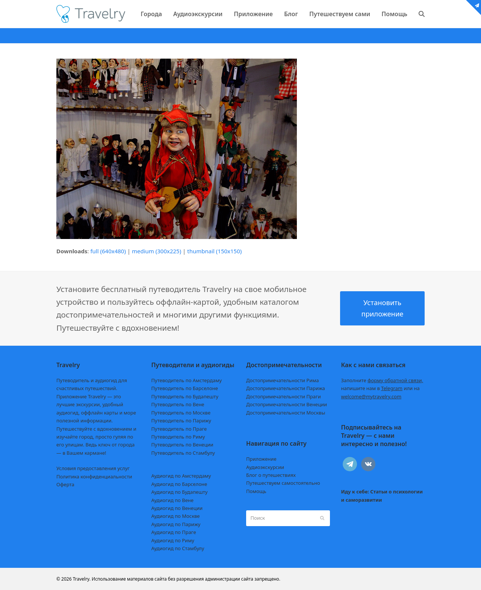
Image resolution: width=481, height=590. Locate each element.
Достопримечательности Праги (283, 396)
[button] (421, 14)
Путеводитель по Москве (181, 412)
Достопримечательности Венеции (286, 404)
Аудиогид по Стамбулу (177, 548)
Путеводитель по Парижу (181, 420)
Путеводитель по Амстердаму (186, 380)
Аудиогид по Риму (172, 540)
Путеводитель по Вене (177, 404)
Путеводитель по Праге (179, 428)
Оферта (65, 484)
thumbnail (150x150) (214, 251)
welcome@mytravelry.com (371, 396)
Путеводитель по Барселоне (184, 388)
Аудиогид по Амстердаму (181, 475)
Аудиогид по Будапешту (179, 492)
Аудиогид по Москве (175, 516)
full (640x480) (108, 251)
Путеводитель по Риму (178, 436)
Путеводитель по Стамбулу (183, 452)
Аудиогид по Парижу (176, 524)
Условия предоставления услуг (93, 468)
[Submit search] (322, 518)
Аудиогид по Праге (173, 532)
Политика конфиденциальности (94, 476)
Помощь (256, 491)
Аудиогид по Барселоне (179, 484)
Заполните (382, 380)
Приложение (261, 458)
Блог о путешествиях (271, 475)
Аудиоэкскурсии (265, 467)
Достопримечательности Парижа (285, 388)
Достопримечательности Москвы (285, 412)
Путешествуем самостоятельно (283, 483)
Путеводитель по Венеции (182, 444)
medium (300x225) (156, 251)
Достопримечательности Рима (282, 380)
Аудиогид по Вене (172, 500)
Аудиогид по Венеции (177, 508)
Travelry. (82, 579)
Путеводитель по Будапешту (185, 396)
